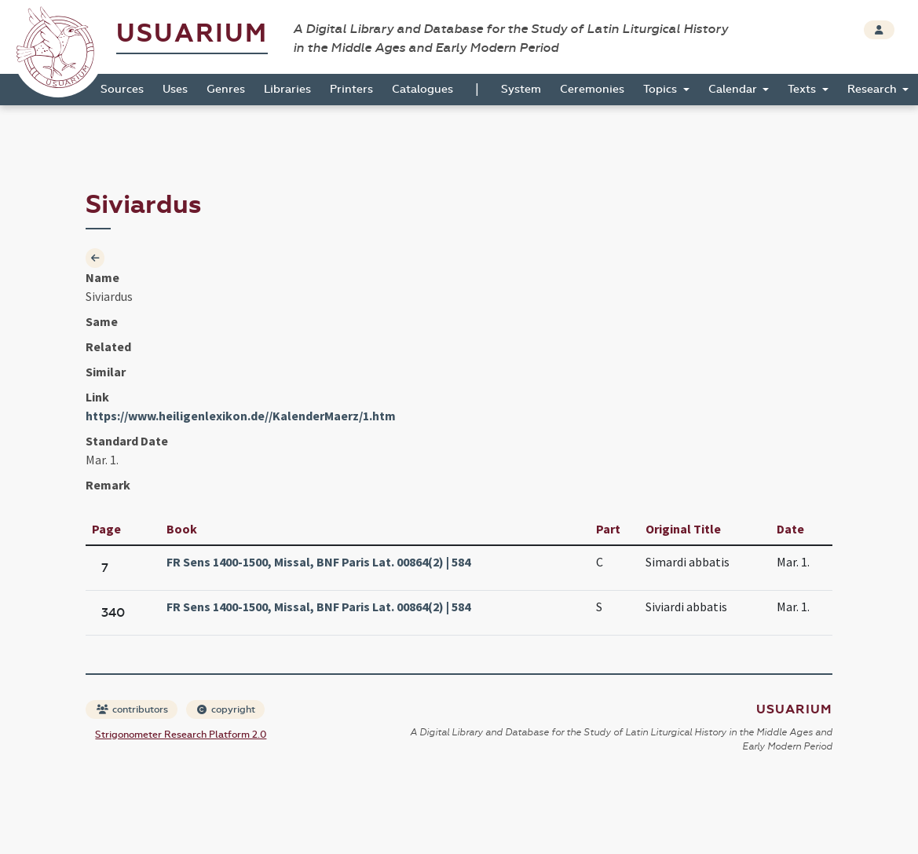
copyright (226, 709)
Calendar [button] (734, 89)
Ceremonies (592, 89)
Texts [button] (803, 89)
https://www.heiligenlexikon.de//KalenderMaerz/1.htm (241, 415)
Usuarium (192, 33)
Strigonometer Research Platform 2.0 (180, 734)
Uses (175, 89)
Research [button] (873, 89)
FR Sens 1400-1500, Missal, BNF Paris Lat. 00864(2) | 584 (318, 562)
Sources (122, 89)
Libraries (287, 89)
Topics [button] (661, 89)
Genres (226, 89)
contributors (132, 709)
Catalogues (422, 89)
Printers (351, 89)
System (521, 89)
